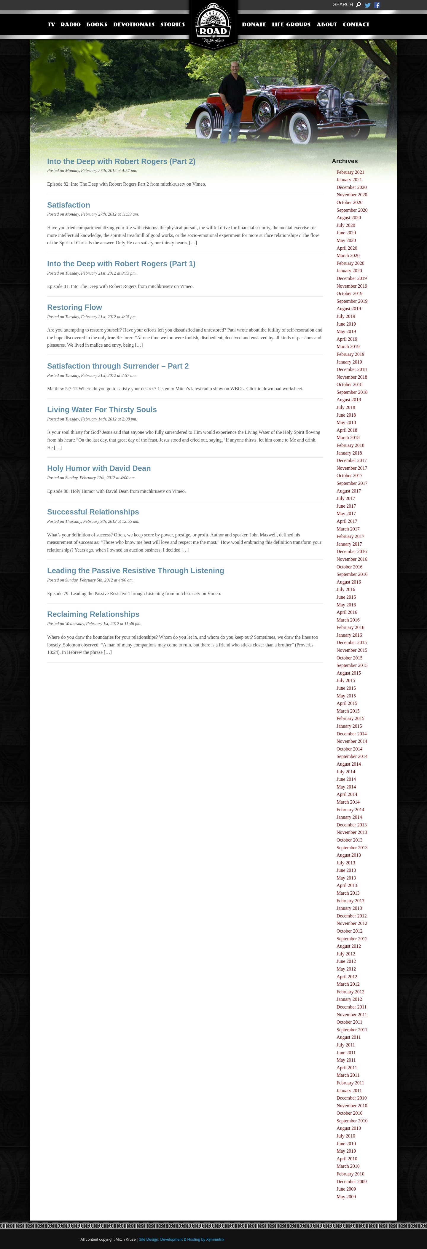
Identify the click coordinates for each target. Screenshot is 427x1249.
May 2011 (346, 1059)
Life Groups (291, 25)
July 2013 (346, 862)
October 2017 (350, 475)
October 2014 (350, 748)
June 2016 (346, 597)
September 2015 (352, 665)
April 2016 (347, 612)
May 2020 (346, 240)
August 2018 (349, 399)
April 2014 (347, 794)
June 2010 (346, 1143)
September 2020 (352, 210)
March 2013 (348, 893)
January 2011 (349, 1090)
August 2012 (349, 946)
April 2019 (347, 339)
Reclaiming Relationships (93, 614)
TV (51, 25)
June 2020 (346, 232)
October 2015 (350, 657)
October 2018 (350, 384)
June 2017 (346, 506)
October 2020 (350, 202)
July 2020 (346, 225)
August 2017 (349, 490)
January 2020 (349, 270)
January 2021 (349, 179)
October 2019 (350, 293)
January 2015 (349, 726)
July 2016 (346, 589)
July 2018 (346, 407)
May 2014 (346, 786)
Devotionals (134, 25)
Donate (254, 25)
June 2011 (346, 1052)
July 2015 (346, 680)
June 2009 (346, 1188)
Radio (70, 25)
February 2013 (350, 900)
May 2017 (346, 513)
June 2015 (346, 688)
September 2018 (352, 392)
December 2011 (352, 1006)
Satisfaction (68, 205)
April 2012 (347, 976)
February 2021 (350, 172)
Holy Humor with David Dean (99, 468)
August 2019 (349, 308)
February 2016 (350, 627)
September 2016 (352, 574)
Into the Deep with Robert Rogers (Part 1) (121, 263)
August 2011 (349, 1037)
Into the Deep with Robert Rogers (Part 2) (121, 161)
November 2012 (352, 923)
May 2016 (346, 604)
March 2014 (348, 801)
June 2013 (346, 870)
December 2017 (352, 460)
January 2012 (349, 999)
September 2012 (352, 938)
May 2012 (346, 968)
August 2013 (349, 855)
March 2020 (348, 255)
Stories (172, 25)
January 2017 (349, 544)
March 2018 (348, 437)
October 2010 (350, 1113)
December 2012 (352, 915)
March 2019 (348, 346)
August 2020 (349, 217)
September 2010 (352, 1120)
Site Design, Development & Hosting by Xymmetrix (181, 1239)
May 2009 (346, 1196)
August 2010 (349, 1128)
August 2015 (349, 673)
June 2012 (346, 961)
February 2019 (350, 354)
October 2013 (350, 839)
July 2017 (346, 498)
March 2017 (348, 528)
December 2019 (352, 278)
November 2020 (352, 194)
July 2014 (346, 771)
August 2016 (349, 581)
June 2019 (346, 323)
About (327, 25)
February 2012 (350, 991)
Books (96, 25)
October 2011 (349, 1022)
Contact (356, 25)
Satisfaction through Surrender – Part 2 (118, 366)
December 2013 (352, 824)
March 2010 (348, 1166)
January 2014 (349, 817)
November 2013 (352, 832)
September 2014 (352, 756)
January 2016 (349, 635)
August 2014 (349, 764)
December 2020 (352, 187)
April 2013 (347, 885)
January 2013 (349, 908)
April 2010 (347, 1158)
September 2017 (352, 483)
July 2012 (346, 953)
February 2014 (350, 809)
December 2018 (352, 369)
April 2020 (347, 248)
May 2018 (346, 422)
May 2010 (346, 1151)
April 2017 (347, 521)
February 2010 (350, 1173)
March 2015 (348, 710)
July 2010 (346, 1135)
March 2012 (348, 984)
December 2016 (352, 551)
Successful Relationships (93, 512)
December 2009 (352, 1181)
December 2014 (352, 733)
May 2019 (346, 331)
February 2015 (350, 718)
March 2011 (348, 1075)
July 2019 (346, 316)
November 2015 (352, 650)
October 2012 (350, 930)
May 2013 (346, 877)
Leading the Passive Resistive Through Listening (135, 570)
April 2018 (347, 430)
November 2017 (352, 468)
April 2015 (347, 703)
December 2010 (352, 1097)
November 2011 (352, 1014)
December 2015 (352, 642)
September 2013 (352, 847)
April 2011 (347, 1067)
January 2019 (349, 361)
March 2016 (348, 619)
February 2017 (350, 536)
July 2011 (346, 1044)
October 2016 (350, 566)
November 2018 (352, 377)
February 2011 (350, 1082)
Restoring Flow (74, 307)
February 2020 (350, 263)
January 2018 (349, 452)
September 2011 (352, 1029)
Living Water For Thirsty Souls (102, 409)
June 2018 (346, 415)
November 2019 (352, 286)
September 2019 (352, 301)
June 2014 (346, 779)
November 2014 (352, 741)
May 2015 (346, 695)
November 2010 (352, 1105)
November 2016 (352, 559)
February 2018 (350, 445)
